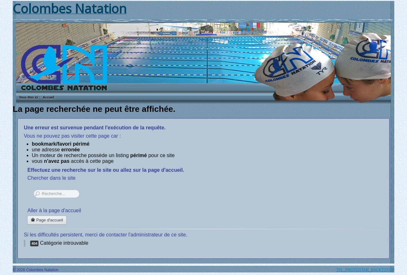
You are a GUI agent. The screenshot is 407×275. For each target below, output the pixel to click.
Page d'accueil (47, 220)
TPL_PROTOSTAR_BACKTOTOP (365, 270)
